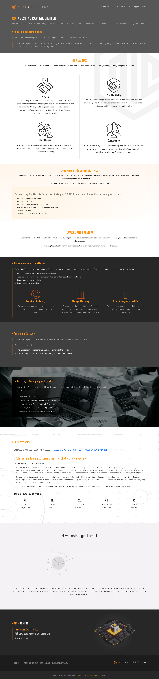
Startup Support (133, 7)
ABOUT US (27, 663)
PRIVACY (35, 663)
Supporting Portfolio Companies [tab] (67, 449)
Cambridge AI (106, 7)
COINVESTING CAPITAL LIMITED (88, 675)
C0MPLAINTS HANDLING (60, 663)
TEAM (41, 663)
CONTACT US (18, 663)
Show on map (21, 638)
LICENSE (48, 663)
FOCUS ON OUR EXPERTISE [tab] (96, 449)
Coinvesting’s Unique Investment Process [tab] (32, 449)
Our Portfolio (119, 7)
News (144, 7)
